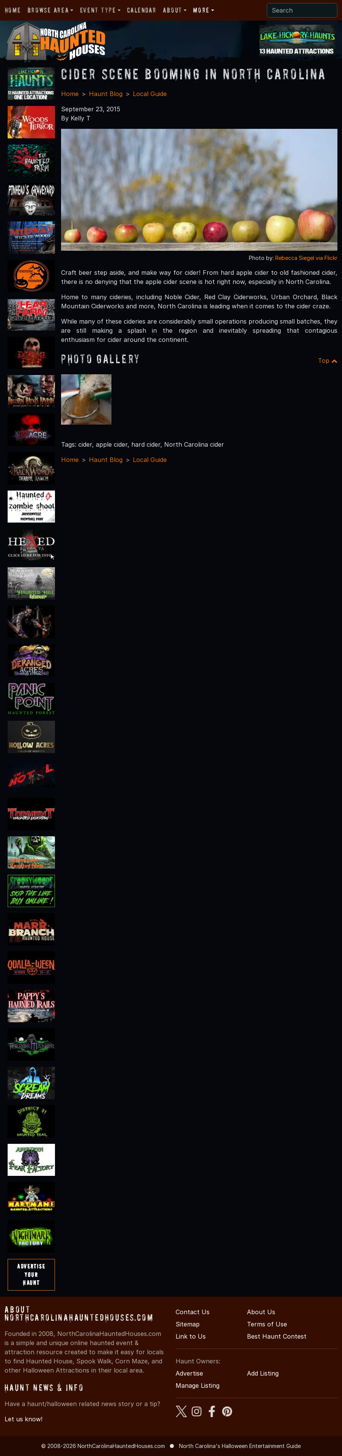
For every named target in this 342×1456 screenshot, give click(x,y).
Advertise (189, 1373)
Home (13, 10)
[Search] (302, 10)
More (201, 10)
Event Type (98, 10)
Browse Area (48, 10)
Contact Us (193, 1312)
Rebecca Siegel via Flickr (306, 258)
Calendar (141, 10)
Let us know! (23, 1419)
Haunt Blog (106, 94)
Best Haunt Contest (277, 1336)
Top (327, 360)
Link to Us (191, 1336)
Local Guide (150, 94)
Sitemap (188, 1324)
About (172, 10)
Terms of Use (267, 1324)
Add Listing (263, 1373)
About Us (261, 1312)
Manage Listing (197, 1385)
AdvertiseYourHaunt (31, 1274)
